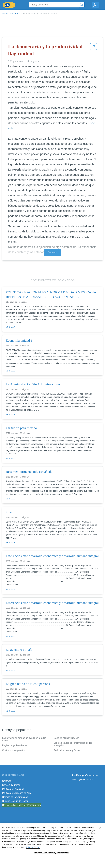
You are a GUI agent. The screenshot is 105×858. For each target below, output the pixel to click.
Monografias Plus (11, 13)
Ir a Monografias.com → (85, 775)
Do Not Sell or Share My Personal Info (21, 805)
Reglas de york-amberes (14, 745)
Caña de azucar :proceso (66, 738)
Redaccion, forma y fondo (67, 750)
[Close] (100, 838)
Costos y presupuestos (13, 750)
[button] (93, 50)
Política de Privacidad (13, 789)
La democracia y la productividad (40, 13)
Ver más (52, 252)
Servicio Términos (11, 785)
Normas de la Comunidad (15, 797)
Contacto (6, 781)
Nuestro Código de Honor (15, 801)
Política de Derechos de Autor (17, 793)
